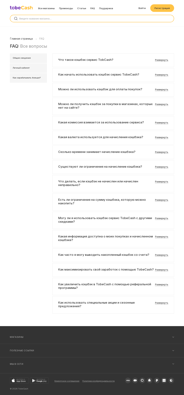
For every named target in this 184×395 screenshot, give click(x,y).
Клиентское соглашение (66, 381)
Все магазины (46, 8)
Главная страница (21, 38)
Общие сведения (22, 58)
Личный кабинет (21, 68)
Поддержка (106, 8)
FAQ (92, 8)
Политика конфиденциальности (98, 381)
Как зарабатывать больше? (27, 77)
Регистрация (162, 8)
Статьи (81, 8)
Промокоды (66, 8)
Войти (142, 8)
